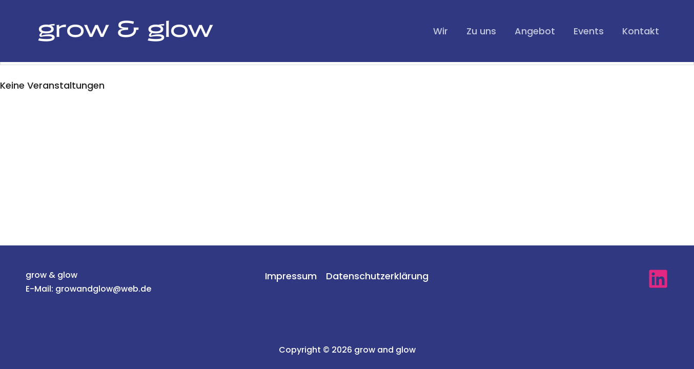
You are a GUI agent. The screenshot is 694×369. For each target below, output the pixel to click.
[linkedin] (658, 279)
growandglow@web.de (103, 289)
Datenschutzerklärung (377, 276)
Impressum (291, 276)
